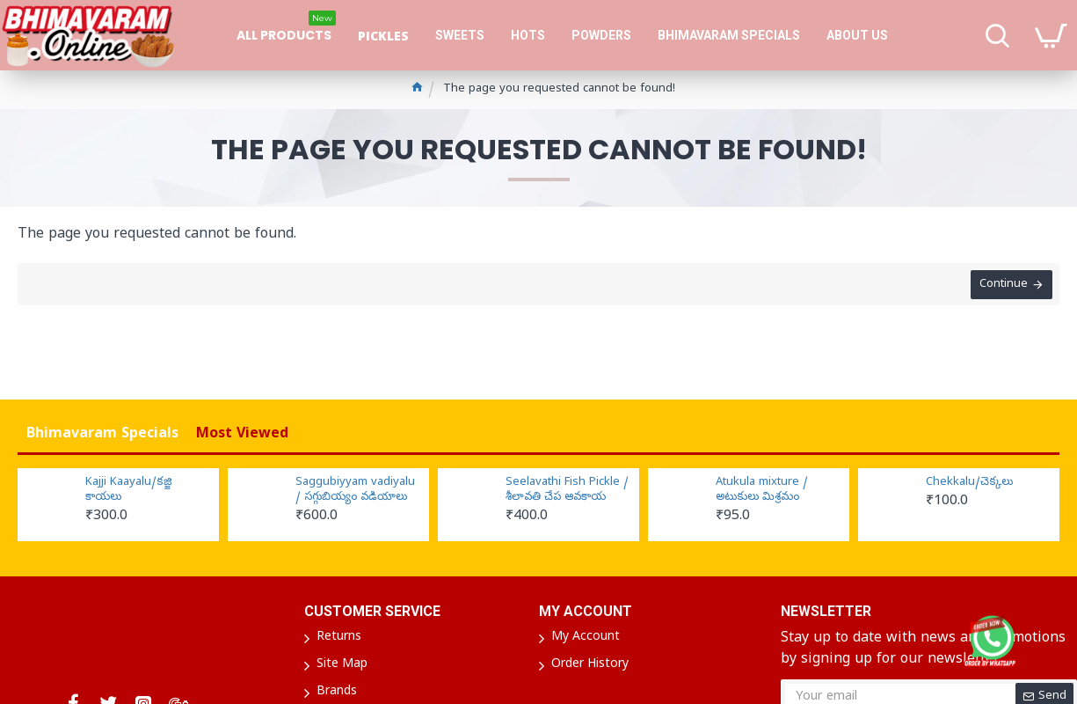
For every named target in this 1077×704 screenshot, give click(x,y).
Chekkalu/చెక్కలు (969, 483)
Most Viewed (242, 434)
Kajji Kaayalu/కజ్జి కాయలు (128, 490)
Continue (1002, 286)
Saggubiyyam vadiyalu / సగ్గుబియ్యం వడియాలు (355, 490)
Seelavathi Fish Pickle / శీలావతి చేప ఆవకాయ (567, 490)
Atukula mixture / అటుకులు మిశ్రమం (762, 490)
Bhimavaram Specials (102, 434)
